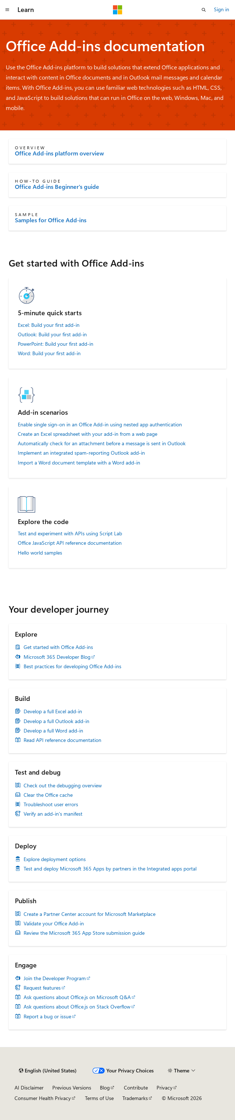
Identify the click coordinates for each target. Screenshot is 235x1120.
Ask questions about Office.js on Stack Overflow (77, 1006)
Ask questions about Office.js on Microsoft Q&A (77, 997)
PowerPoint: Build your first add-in (55, 344)
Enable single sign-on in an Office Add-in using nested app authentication (100, 424)
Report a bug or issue (47, 1016)
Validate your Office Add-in (54, 923)
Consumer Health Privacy (43, 1098)
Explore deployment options (55, 859)
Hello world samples (40, 552)
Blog (105, 1087)
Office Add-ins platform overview (59, 153)
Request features (42, 988)
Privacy (165, 1087)
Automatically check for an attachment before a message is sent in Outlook (102, 443)
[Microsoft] (117, 10)
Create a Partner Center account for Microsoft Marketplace (89, 914)
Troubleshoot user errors (51, 804)
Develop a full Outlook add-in (56, 721)
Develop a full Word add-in (53, 730)
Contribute (136, 1087)
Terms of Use (99, 1098)
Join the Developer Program (55, 978)
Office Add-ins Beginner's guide (57, 186)
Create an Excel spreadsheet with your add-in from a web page (87, 434)
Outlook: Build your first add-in (52, 334)
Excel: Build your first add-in (49, 325)
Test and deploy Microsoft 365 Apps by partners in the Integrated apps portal (110, 868)
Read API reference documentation (62, 740)
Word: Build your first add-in (49, 353)
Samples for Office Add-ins (50, 220)
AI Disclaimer (29, 1087)
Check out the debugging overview (63, 785)
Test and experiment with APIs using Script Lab (70, 533)
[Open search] (203, 9)
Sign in (221, 9)
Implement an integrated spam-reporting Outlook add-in (81, 453)
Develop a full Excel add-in (53, 711)
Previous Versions (71, 1087)
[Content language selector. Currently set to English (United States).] (48, 1070)
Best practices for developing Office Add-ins (72, 666)
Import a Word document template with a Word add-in (79, 462)
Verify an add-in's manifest (53, 814)
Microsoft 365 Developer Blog (57, 657)
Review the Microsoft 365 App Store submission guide (84, 933)
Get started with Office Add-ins (58, 647)
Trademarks (135, 1098)
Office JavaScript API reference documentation (70, 543)
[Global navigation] (7, 9)
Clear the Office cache (48, 795)
